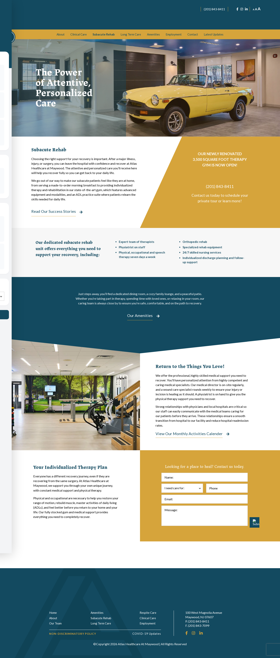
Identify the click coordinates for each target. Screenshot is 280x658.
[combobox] (182, 515)
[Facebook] (237, 9)
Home (53, 613)
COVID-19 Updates (146, 633)
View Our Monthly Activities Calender (189, 460)
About (61, 34)
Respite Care (148, 613)
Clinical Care (78, 34)
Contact (192, 34)
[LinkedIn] (246, 9)
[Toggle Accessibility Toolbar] (9, 37)
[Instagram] (241, 9)
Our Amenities (140, 330)
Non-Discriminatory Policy (72, 633)
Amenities (153, 34)
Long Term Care (131, 34)
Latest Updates (213, 34)
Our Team (55, 623)
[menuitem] (60, 34)
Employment (174, 34)
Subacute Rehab (104, 34)
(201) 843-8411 (214, 9)
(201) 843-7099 (198, 626)
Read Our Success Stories (53, 211)
